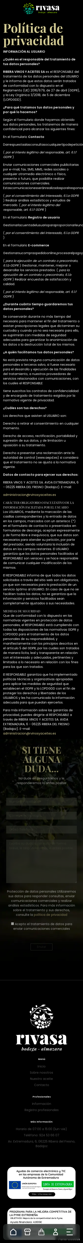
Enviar (41, 947)
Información (41, 1104)
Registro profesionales (42, 1110)
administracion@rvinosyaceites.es (29, 495)
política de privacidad (50, 914)
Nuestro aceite (41, 1079)
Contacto (41, 1085)
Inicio (42, 1066)
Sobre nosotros (41, 1072)
